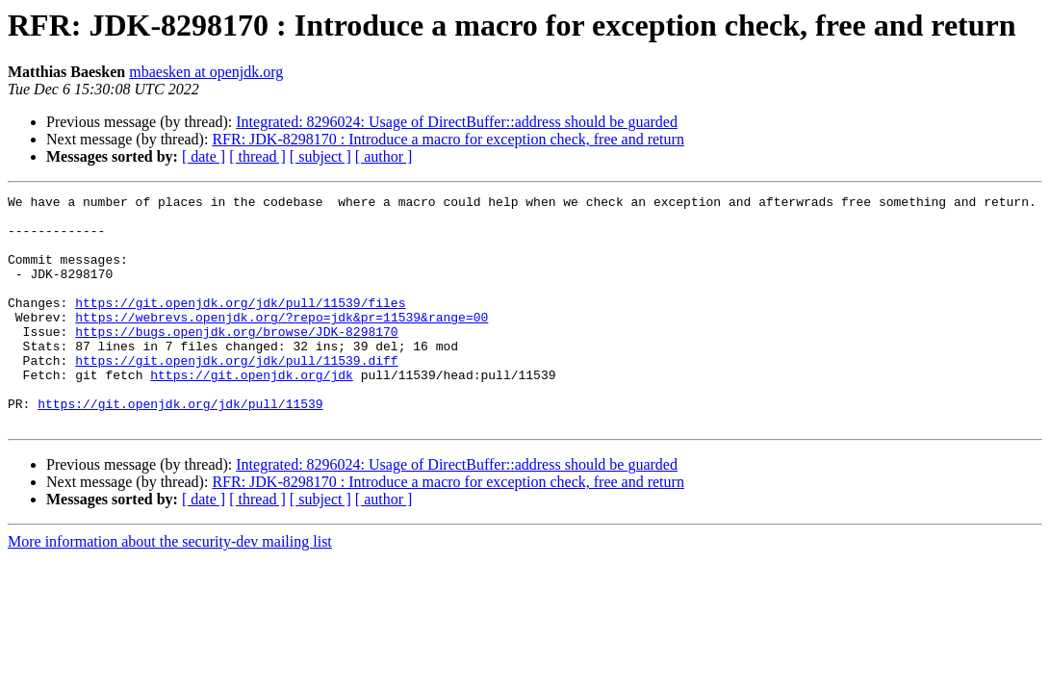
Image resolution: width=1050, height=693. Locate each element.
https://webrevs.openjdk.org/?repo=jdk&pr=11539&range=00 (281, 342)
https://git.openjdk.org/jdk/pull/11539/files (240, 325)
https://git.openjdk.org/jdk (251, 412)
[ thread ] (257, 156)
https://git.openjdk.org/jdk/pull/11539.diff (236, 394)
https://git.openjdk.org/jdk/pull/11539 (180, 446)
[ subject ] (320, 156)
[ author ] (384, 156)
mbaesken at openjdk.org (206, 72)
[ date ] (203, 156)
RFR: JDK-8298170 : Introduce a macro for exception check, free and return (448, 139)
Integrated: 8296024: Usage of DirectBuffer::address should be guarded (457, 122)
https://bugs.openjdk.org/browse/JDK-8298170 (236, 360)
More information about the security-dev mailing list (170, 587)
